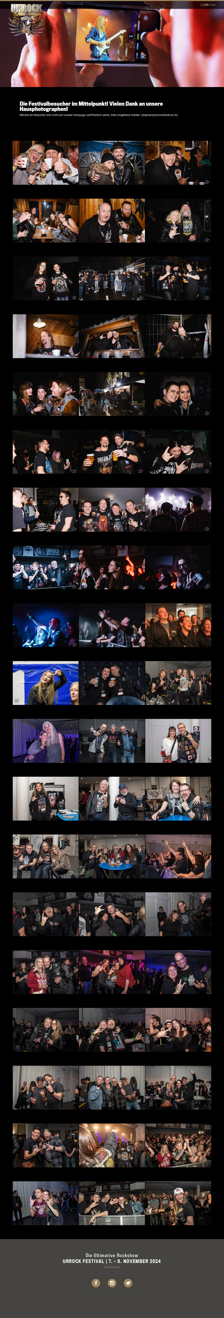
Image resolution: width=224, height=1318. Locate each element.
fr (206, 5)
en (213, 5)
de (202, 5)
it (210, 5)
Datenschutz (112, 1267)
